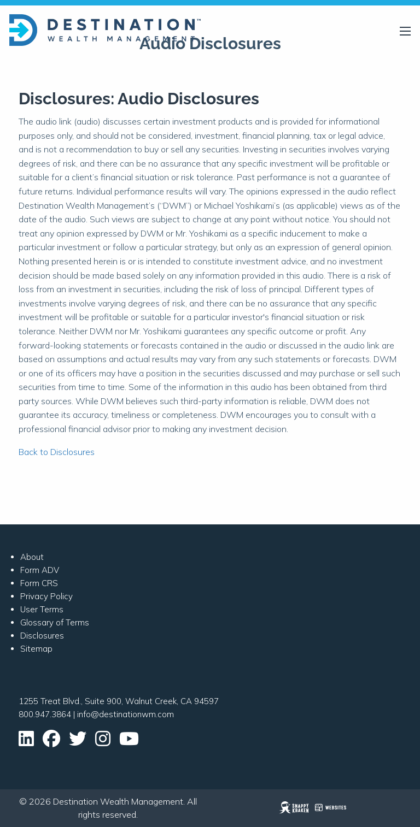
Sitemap (36, 648)
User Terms (41, 609)
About (32, 557)
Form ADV (39, 570)
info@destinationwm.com (125, 714)
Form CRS (39, 583)
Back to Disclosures (57, 451)
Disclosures (42, 635)
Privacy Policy (46, 596)
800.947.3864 (45, 714)
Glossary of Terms (54, 622)
